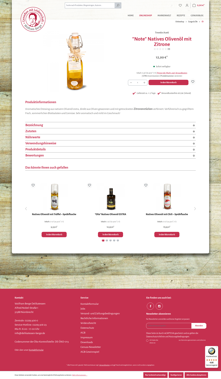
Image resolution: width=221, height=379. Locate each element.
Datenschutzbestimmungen (168, 340)
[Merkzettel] (180, 5)
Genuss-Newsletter (90, 347)
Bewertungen (110, 155)
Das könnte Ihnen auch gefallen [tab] (46, 167)
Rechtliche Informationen (94, 318)
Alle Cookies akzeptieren (196, 375)
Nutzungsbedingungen (179, 336)
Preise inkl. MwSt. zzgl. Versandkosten (172, 73)
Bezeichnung (110, 125)
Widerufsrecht (88, 323)
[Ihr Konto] (187, 5)
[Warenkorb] (198, 5)
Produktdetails (110, 149)
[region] (73, 61)
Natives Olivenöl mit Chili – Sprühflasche (167, 214)
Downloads (86, 342)
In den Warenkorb (168, 82)
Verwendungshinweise (110, 143)
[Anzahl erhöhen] (144, 83)
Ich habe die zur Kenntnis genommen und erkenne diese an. (178, 341)
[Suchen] (118, 5)
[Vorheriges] (26, 208)
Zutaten (110, 131)
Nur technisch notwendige (155, 375)
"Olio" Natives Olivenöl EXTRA (110, 214)
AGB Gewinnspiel (89, 351)
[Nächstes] (195, 208)
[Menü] (216, 347)
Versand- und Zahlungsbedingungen (100, 313)
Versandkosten (104, 365)
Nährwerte (110, 137)
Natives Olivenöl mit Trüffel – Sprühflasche (54, 214)
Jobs (82, 308)
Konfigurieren (176, 375)
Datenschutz (87, 327)
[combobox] (90, 5)
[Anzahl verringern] (131, 83)
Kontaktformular (36, 350)
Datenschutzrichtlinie (155, 336)
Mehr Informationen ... (79, 375)
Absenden (199, 326)
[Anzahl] (138, 83)
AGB (82, 332)
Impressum (86, 337)
